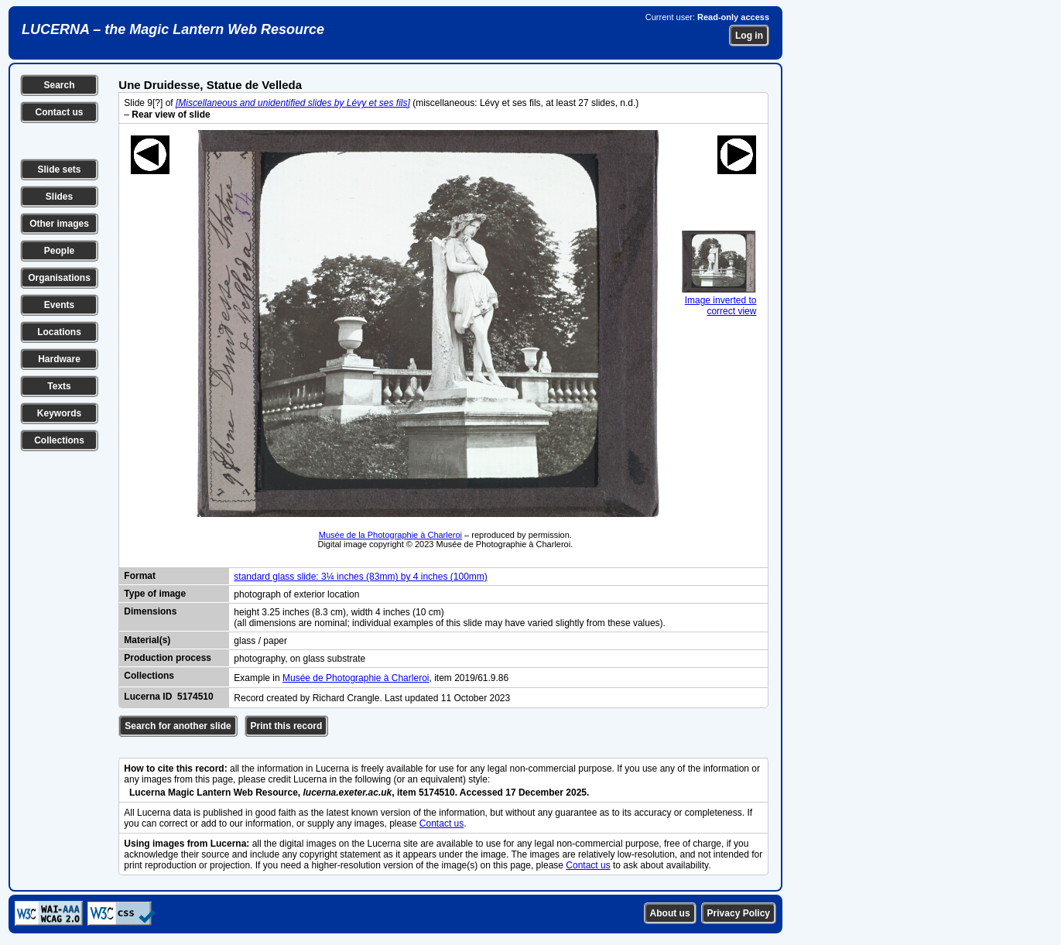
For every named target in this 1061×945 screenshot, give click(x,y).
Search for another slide (178, 726)
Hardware (59, 359)
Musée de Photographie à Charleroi (355, 678)
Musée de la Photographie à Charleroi (390, 534)
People (59, 250)
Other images (59, 223)
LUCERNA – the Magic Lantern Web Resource (173, 29)
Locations (59, 332)
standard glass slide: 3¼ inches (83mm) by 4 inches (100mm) (360, 576)
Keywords (59, 413)
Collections (59, 440)
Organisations (59, 277)
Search (58, 85)
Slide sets (58, 169)
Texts (58, 386)
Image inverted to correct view (719, 300)
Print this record (287, 726)
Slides (59, 196)
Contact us (59, 112)
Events (59, 305)
